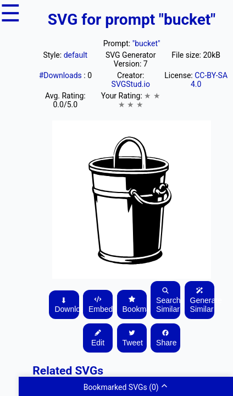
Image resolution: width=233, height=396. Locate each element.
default (76, 55)
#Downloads (61, 75)
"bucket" (146, 43)
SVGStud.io (131, 84)
